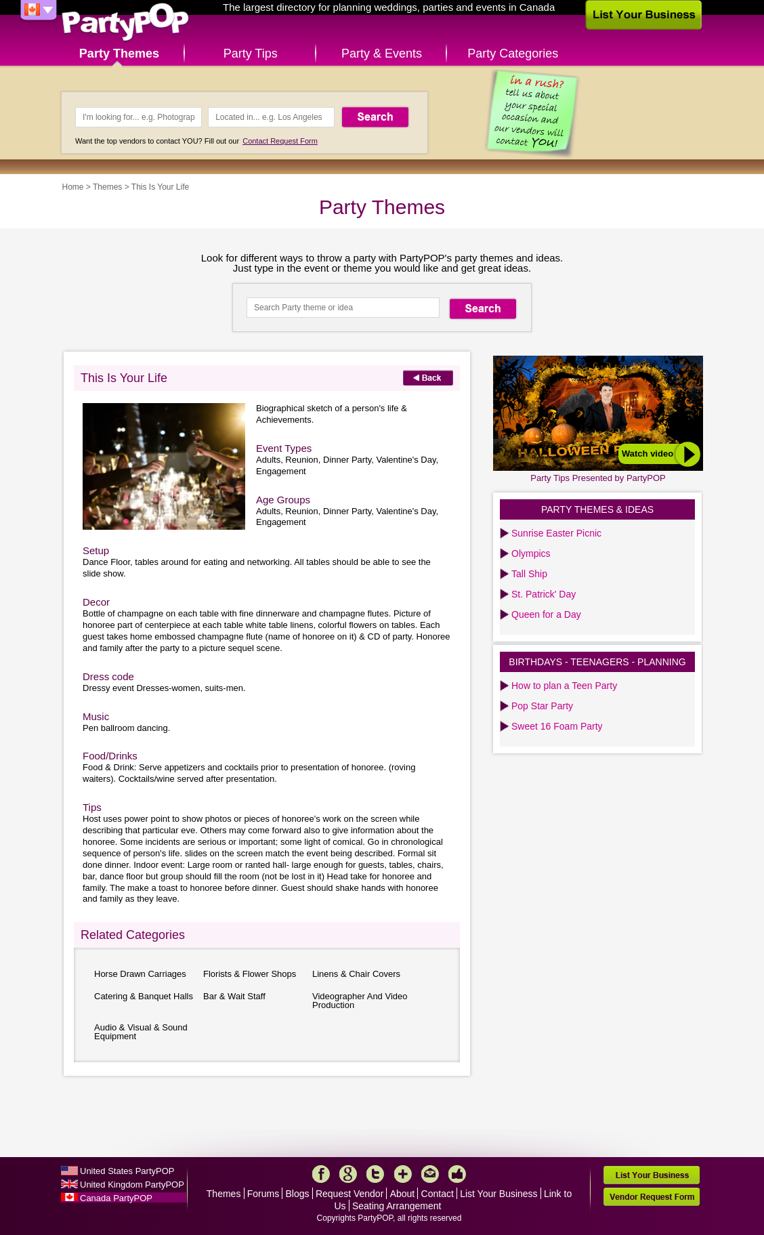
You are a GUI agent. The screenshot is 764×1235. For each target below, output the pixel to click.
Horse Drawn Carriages (140, 974)
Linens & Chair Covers (356, 974)
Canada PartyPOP (116, 1198)
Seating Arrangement (397, 1205)
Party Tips (251, 53)
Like (457, 1174)
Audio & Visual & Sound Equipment (141, 1031)
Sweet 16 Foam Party (557, 726)
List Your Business (498, 1193)
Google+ (348, 1174)
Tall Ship (529, 573)
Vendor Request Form (651, 1197)
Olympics (531, 553)
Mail (430, 1174)
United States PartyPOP (127, 1171)
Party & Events (381, 53)
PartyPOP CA (125, 23)
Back (428, 377)
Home (73, 187)
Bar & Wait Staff (234, 996)
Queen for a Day (546, 614)
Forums (263, 1193)
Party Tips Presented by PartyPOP (597, 478)
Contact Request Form (280, 141)
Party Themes (119, 53)
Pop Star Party (542, 705)
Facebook (321, 1174)
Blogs (298, 1193)
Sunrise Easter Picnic (556, 533)
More (403, 1174)
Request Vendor (349, 1193)
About (402, 1193)
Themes (107, 187)
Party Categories (512, 53)
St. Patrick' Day (543, 594)
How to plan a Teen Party (564, 685)
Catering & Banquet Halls (143, 996)
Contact (437, 1193)
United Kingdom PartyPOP (132, 1184)
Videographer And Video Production (359, 1000)
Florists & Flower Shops (249, 974)
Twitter (375, 1174)
